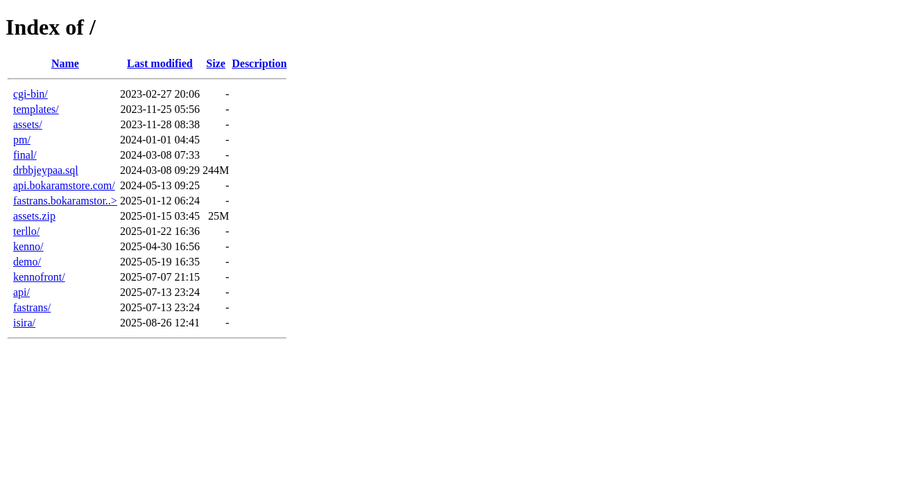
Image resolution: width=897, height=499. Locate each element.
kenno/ (28, 246)
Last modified (160, 63)
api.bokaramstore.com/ (64, 185)
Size (215, 63)
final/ (25, 155)
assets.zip (34, 216)
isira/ (24, 323)
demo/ (27, 262)
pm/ (22, 140)
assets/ (27, 124)
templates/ (36, 109)
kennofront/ (39, 277)
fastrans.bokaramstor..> (65, 201)
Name (65, 63)
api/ (21, 292)
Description (259, 63)
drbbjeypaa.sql (45, 170)
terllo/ (26, 231)
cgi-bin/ (30, 94)
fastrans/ (32, 307)
